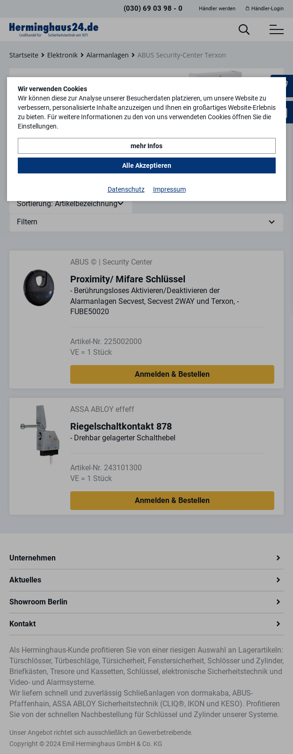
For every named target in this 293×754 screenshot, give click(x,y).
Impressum (169, 189)
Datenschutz (126, 189)
